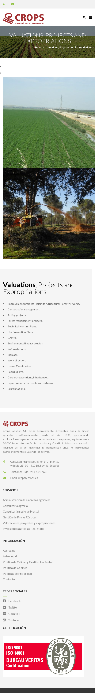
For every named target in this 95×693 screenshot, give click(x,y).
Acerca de (9, 550)
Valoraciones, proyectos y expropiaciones (29, 523)
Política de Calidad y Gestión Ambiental (27, 562)
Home (38, 47)
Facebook (12, 601)
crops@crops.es (28, 478)
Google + (11, 613)
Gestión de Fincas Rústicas (20, 517)
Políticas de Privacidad (17, 573)
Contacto (9, 579)
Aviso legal (10, 556)
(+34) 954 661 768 (35, 471)
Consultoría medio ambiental (21, 511)
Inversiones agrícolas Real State (23, 528)
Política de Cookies (15, 567)
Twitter (10, 607)
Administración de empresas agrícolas (26, 500)
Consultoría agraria (15, 505)
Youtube (11, 620)
